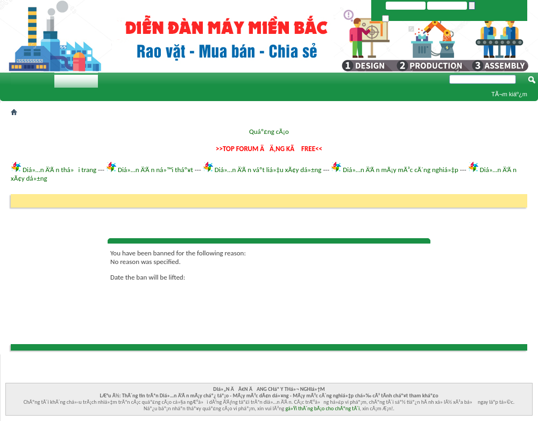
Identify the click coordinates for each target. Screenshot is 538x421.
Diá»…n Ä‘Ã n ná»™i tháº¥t (155, 170)
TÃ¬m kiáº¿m (509, 94)
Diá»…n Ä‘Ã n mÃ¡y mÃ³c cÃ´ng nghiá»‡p (400, 170)
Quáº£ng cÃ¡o (269, 131)
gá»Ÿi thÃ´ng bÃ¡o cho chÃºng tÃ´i (323, 408)
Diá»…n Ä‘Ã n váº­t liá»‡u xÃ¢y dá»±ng (268, 170)
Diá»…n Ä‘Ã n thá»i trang (59, 170)
